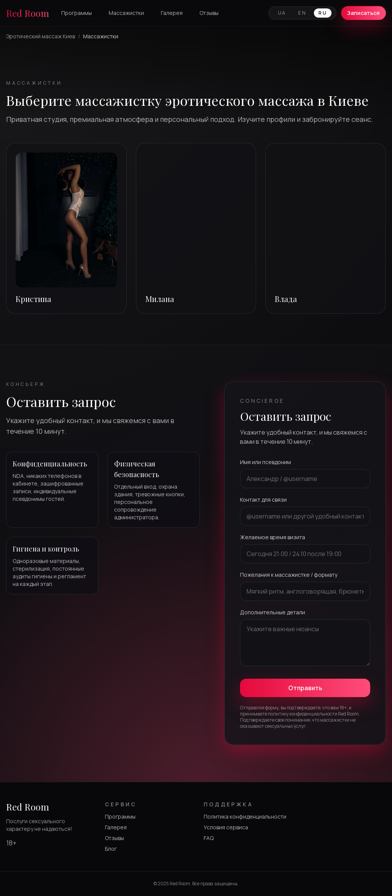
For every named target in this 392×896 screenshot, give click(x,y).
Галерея (172, 12)
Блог (111, 848)
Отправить (305, 688)
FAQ (209, 838)
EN (302, 13)
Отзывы (209, 12)
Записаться (363, 12)
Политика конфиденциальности (245, 816)
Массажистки (126, 12)
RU (322, 13)
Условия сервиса (226, 827)
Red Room (27, 13)
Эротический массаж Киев (40, 36)
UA (282, 13)
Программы (76, 12)
